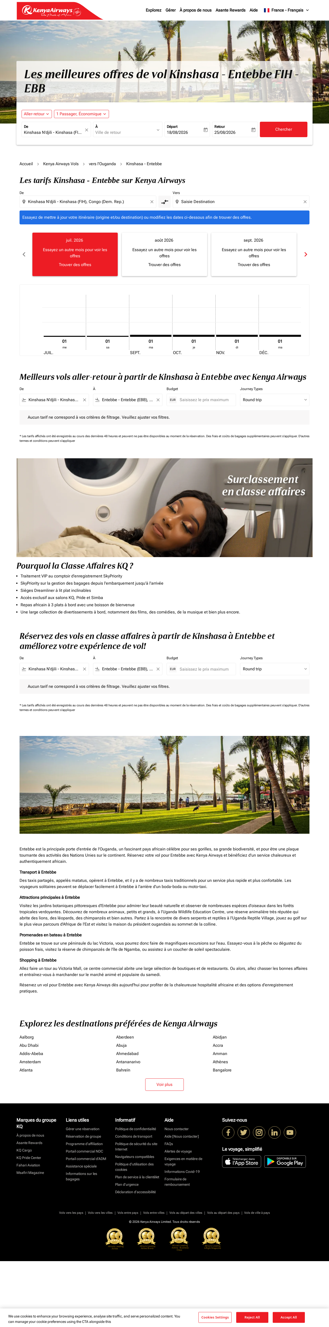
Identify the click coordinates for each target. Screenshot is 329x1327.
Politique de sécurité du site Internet (136, 1146)
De (26, 127)
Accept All (288, 1317)
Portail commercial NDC (84, 1151)
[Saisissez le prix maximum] (205, 399)
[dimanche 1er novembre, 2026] (237, 336)
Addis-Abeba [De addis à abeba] (31, 1053)
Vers (176, 193)
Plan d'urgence (127, 1184)
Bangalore (222, 1070)
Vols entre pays (127, 1213)
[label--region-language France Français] (287, 10)
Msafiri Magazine (30, 1173)
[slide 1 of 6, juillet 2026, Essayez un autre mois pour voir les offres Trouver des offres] (75, 254)
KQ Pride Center (28, 1158)
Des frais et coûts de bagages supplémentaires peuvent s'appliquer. (252, 436)
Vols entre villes (153, 1213)
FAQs (168, 1144)
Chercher (283, 129)
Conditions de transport (133, 1136)
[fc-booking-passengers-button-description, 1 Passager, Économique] (79, 114)
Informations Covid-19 (182, 1172)
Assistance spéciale (81, 1166)
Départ (172, 127)
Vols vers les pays (71, 1213)
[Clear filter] (84, 400)
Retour (219, 127)
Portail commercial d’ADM (86, 1159)
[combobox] (54, 132)
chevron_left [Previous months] (24, 254)
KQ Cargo (24, 1150)
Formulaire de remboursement (177, 1182)
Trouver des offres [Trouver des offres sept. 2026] (254, 264)
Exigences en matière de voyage (183, 1161)
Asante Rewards (230, 10)
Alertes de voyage (178, 1151)
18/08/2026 (177, 132)
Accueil (26, 163)
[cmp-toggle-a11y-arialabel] (164, 202)
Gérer (171, 10)
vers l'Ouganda (102, 163)
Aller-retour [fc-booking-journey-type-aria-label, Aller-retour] (34, 113)
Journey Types (251, 389)
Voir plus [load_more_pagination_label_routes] (164, 1084)
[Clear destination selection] (306, 202)
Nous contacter (176, 1129)
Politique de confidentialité (135, 1129)
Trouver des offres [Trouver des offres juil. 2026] (75, 264)
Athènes (220, 1061)
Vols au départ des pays (223, 1213)
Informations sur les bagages (81, 1176)
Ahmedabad (127, 1053)
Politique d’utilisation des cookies (134, 1167)
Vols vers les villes (100, 1213)
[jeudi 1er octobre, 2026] (194, 336)
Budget (172, 389)
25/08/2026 (224, 132)
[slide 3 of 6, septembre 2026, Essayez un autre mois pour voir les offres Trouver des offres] (254, 254)
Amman (220, 1053)
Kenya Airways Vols (61, 163)
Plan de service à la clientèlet (137, 1177)
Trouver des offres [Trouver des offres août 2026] (164, 264)
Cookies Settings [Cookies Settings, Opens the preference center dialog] (215, 1317)
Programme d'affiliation (84, 1144)
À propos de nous (196, 10)
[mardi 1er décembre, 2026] (280, 336)
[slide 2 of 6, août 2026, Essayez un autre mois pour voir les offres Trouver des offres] (164, 254)
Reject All (252, 1317)
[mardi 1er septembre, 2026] (151, 336)
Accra (218, 1045)
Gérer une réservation (82, 1129)
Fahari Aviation (28, 1165)
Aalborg (27, 1037)
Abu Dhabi (29, 1045)
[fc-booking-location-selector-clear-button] (87, 130)
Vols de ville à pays (257, 1213)
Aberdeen (125, 1037)
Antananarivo (128, 1061)
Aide (254, 10)
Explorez (153, 10)
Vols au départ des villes (185, 1213)
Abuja (121, 1045)
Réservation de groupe (83, 1136)
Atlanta (26, 1070)
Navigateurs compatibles (134, 1157)
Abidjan (220, 1037)
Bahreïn (123, 1070)
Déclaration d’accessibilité (135, 1192)
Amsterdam (30, 1061)
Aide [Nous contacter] (181, 1136)
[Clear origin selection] (152, 202)
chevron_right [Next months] (305, 254)
